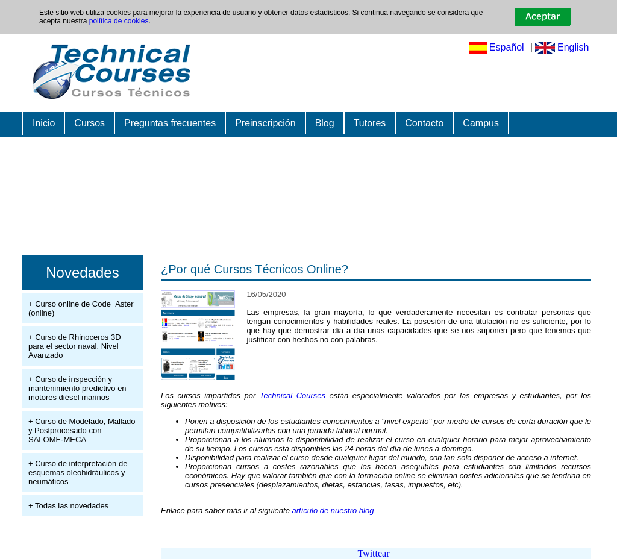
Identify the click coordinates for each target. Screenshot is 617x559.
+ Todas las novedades (68, 505)
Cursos (89, 123)
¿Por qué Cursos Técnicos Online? (254, 269)
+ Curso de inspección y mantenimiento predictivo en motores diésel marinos (77, 388)
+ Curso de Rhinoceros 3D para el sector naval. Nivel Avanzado (74, 346)
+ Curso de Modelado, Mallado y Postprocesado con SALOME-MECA (81, 430)
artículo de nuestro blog (333, 510)
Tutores (370, 123)
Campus (481, 123)
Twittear (373, 553)
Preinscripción (265, 123)
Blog (324, 123)
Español (506, 47)
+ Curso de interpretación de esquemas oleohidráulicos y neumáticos (77, 472)
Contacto (424, 123)
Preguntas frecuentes (170, 123)
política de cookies (119, 21)
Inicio (44, 123)
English (573, 47)
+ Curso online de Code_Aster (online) (81, 308)
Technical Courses (292, 395)
